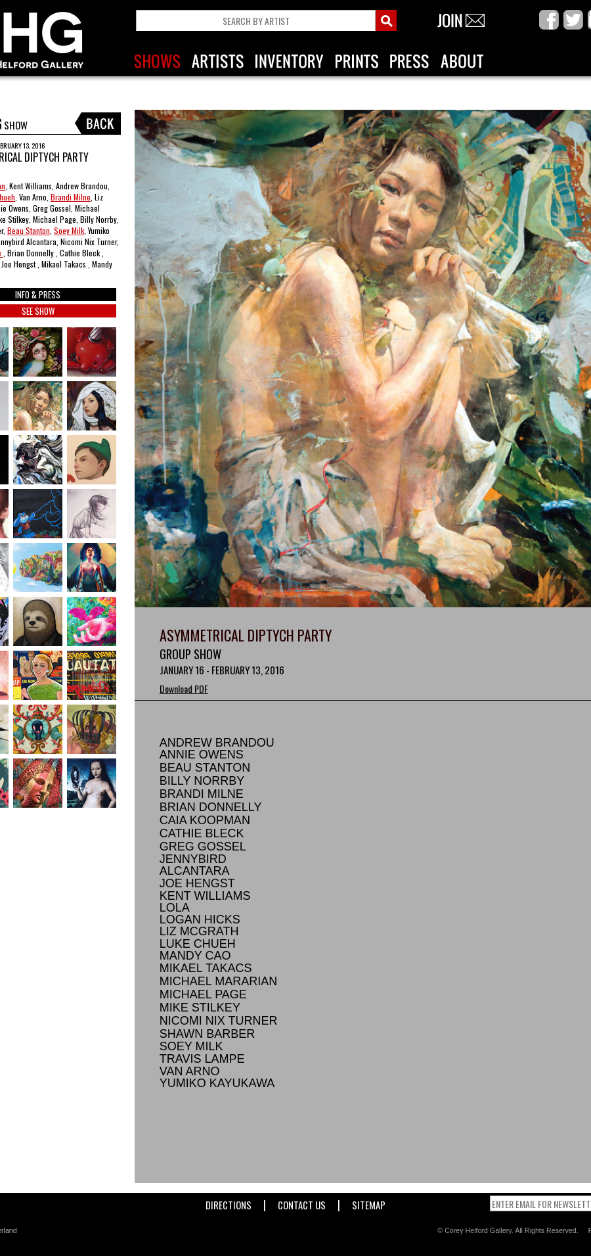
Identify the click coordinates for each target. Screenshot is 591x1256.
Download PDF (184, 688)
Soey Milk (69, 230)
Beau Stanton (28, 230)
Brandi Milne (71, 196)
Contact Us (302, 1202)
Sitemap (368, 1202)
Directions (229, 1202)
